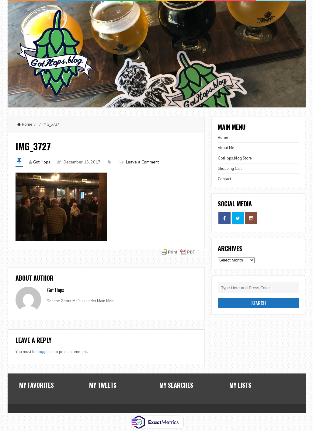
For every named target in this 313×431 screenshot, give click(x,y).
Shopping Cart (230, 168)
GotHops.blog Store (235, 158)
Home (24, 124)
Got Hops (41, 162)
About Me (226, 147)
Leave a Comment (142, 162)
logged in (45, 351)
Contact (224, 178)
